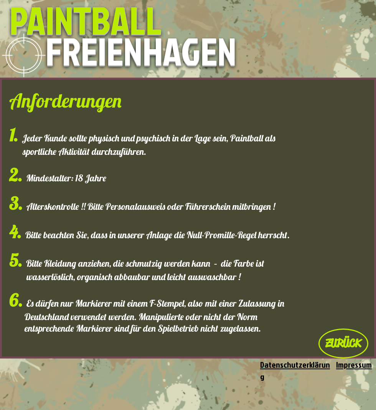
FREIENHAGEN (140, 51)
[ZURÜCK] (343, 344)
